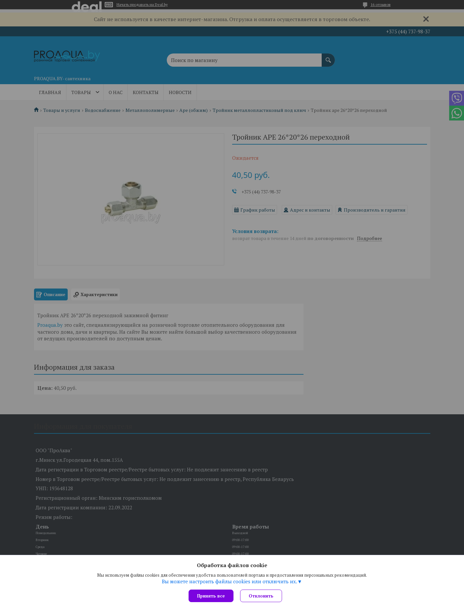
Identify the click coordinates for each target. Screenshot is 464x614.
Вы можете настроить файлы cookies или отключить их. (229, 581)
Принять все (211, 596)
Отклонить (261, 596)
